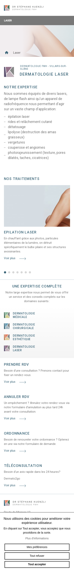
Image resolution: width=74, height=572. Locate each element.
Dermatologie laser (24, 348)
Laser (37, 20)
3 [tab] (13, 272)
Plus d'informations (37, 538)
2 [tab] (9, 272)
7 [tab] (30, 272)
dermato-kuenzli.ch (23, 8)
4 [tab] (17, 272)
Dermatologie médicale (24, 315)
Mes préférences (37, 547)
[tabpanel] (37, 224)
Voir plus (9, 258)
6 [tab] (26, 272)
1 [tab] (5, 272)
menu (67, 8)
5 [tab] (22, 272)
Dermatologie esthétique (24, 337)
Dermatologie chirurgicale (24, 326)
